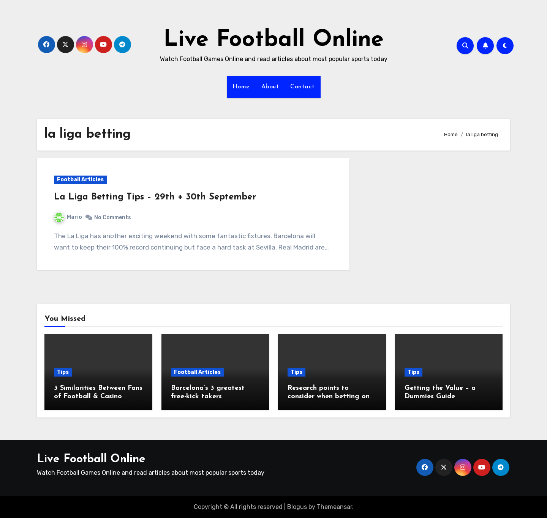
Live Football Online (273, 40)
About (270, 87)
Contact (302, 87)
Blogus (297, 506)
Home (241, 87)
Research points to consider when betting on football (329, 396)
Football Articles (80, 179)
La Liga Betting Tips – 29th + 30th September (155, 197)
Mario (68, 217)
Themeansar (334, 506)
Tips (63, 372)
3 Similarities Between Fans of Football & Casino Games (98, 396)
